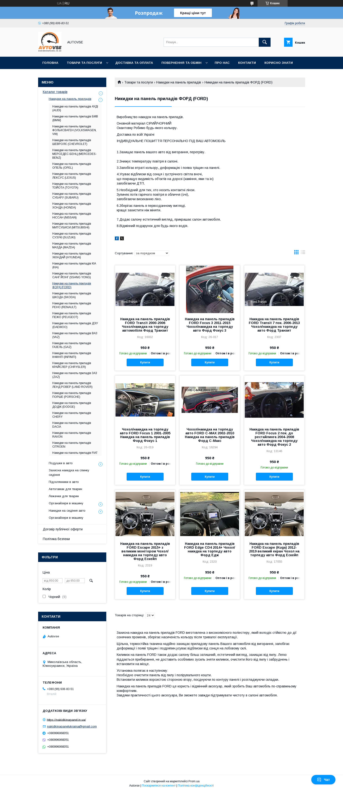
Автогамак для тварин (65, 489)
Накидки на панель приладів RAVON (71, 434)
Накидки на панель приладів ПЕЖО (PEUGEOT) (71, 315)
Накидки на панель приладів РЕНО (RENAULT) (71, 305)
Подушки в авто (61, 463)
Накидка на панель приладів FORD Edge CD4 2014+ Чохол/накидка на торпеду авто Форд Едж (209, 549)
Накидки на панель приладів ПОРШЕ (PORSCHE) (71, 394)
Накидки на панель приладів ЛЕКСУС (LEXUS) (71, 175)
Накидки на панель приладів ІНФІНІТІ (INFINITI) (71, 355)
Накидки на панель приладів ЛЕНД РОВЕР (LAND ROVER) (72, 385)
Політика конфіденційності (196, 785)
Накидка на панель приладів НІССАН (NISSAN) (71, 215)
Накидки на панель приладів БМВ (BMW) (75, 118)
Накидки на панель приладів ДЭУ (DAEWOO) (75, 325)
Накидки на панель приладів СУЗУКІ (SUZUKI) (71, 235)
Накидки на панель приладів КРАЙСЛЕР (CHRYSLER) (71, 365)
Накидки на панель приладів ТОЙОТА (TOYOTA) (71, 185)
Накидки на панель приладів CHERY (71, 414)
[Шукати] (265, 42)
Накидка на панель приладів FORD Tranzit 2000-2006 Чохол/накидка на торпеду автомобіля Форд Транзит (145, 324)
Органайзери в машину (66, 503)
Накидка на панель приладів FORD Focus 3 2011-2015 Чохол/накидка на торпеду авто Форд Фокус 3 (210, 324)
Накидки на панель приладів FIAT (75, 452)
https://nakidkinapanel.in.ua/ (66, 719)
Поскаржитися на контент (159, 785)
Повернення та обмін (181, 63)
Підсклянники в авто (64, 482)
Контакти (247, 63)
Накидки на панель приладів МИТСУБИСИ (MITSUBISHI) (71, 225)
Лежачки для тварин (64, 496)
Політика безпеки (56, 539)
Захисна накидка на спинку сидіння (69, 472)
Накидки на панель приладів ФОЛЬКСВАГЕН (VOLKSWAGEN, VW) (74, 130)
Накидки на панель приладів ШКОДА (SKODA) (71, 295)
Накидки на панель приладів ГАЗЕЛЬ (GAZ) (71, 345)
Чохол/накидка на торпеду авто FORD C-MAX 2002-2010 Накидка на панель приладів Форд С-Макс (210, 435)
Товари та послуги (84, 63)
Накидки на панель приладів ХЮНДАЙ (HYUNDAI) (71, 255)
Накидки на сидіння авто (67, 510)
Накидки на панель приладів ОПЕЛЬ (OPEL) (71, 165)
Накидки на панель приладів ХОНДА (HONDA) (71, 205)
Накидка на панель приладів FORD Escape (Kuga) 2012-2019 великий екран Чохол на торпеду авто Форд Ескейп (274, 549)
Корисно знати (278, 63)
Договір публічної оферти (63, 529)
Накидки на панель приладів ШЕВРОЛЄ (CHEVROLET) (71, 142)
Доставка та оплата (134, 63)
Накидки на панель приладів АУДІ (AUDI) (75, 108)
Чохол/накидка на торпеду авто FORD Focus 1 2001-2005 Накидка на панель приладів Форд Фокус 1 (145, 435)
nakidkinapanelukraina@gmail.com (72, 726)
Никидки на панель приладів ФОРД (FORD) (71, 285)
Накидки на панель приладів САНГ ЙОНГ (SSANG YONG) (71, 275)
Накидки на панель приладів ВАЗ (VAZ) (74, 335)
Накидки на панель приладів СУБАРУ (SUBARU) (71, 195)
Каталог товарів (55, 92)
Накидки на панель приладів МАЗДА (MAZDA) (71, 245)
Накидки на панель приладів (178, 82)
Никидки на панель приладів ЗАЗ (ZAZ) (74, 375)
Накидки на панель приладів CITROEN (71, 444)
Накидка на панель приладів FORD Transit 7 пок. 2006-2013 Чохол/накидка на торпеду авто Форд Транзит (274, 324)
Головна (50, 63)
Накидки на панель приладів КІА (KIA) (74, 265)
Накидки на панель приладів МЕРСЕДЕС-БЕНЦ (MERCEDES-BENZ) (74, 153)
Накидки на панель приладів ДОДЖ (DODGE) (71, 404)
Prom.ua (194, 781)
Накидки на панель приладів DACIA (71, 424)
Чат (323, 780)
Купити (145, 362)
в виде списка (303, 253)
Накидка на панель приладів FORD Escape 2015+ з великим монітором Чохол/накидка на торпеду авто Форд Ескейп (145, 551)
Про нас (222, 63)
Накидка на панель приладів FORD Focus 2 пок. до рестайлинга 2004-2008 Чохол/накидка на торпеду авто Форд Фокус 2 (274, 436)
